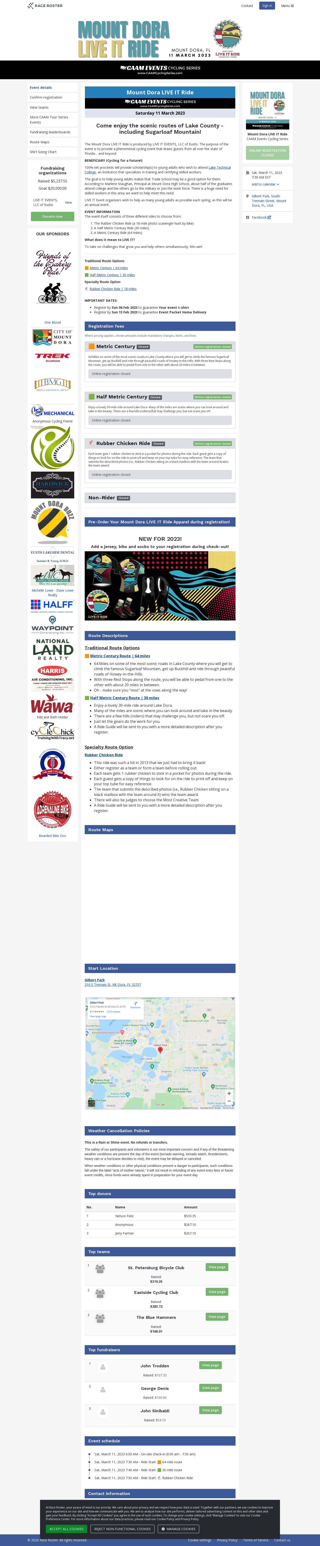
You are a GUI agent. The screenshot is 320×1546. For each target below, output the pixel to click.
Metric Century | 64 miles (109, 268)
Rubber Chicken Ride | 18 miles (113, 289)
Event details (41, 87)
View (68, 202)
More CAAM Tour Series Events (49, 119)
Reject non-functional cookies (122, 1529)
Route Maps (39, 142)
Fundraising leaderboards (50, 132)
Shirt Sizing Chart (43, 151)
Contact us (282, 1540)
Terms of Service (256, 1540)
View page (217, 1267)
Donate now (52, 216)
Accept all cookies (67, 1529)
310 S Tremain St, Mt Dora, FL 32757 (113, 984)
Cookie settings (199, 1540)
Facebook (261, 217)
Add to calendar (265, 184)
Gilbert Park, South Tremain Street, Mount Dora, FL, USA (269, 201)
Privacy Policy (227, 1540)
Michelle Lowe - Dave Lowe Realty (53, 592)
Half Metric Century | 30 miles (112, 275)
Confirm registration (46, 97)
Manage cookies (178, 1529)
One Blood (52, 322)
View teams (39, 107)
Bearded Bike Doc (52, 835)
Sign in (267, 5)
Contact (247, 5)
